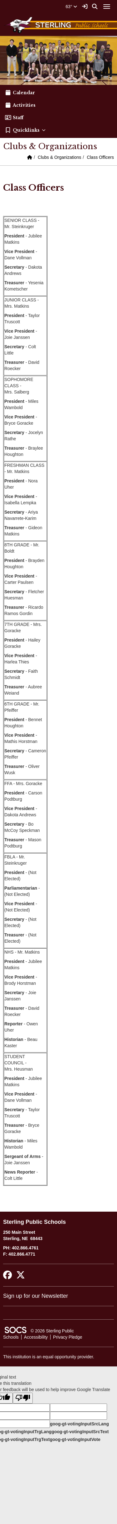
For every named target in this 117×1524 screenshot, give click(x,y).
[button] (58, 130)
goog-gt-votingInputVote (75, 1439)
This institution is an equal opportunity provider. (48, 1356)
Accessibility (36, 1337)
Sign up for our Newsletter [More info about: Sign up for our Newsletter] (35, 1296)
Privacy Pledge (67, 1337)
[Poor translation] (23, 1398)
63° (71, 6)
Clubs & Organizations (59, 157)
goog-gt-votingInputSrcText (80, 1431)
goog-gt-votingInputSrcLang (79, 1423)
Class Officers (100, 157)
